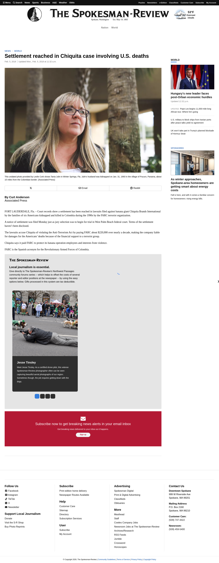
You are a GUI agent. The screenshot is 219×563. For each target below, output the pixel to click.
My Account (65, 534)
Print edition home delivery (73, 491)
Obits (72, 2)
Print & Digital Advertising (127, 495)
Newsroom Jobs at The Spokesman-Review (136, 526)
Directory (64, 514)
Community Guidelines (106, 559)
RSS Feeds (120, 535)
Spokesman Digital (124, 491)
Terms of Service (123, 559)
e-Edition (163, 3)
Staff (116, 518)
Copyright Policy (149, 559)
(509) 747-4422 (177, 520)
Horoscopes (120, 547)
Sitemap (63, 510)
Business (45, 2)
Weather (63, 2)
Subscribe (199, 3)
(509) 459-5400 (177, 529)
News (27, 2)
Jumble (118, 539)
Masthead (119, 514)
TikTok (10, 499)
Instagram (11, 495)
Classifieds (173, 3)
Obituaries (119, 503)
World (114, 27)
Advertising (122, 486)
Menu (7, 2)
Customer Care (187, 3)
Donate (8, 518)
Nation (104, 27)
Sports (35, 2)
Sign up (83, 435)
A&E (54, 2)
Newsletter (12, 507)
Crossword (119, 543)
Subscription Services (70, 518)
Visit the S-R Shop (14, 522)
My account (211, 3)
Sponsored (182, 148)
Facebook (11, 491)
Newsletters (152, 3)
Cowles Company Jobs (126, 522)
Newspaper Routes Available (74, 495)
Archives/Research (124, 531)
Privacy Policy (136, 559)
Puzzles (141, 3)
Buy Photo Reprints (15, 526)
